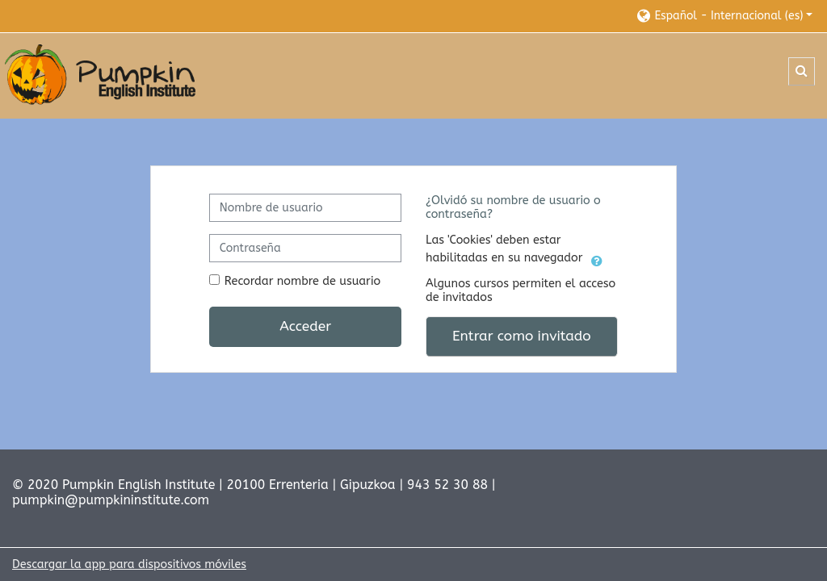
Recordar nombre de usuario (302, 281)
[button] (723, 15)
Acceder (305, 326)
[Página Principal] (101, 75)
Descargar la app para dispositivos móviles (129, 564)
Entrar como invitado (521, 336)
